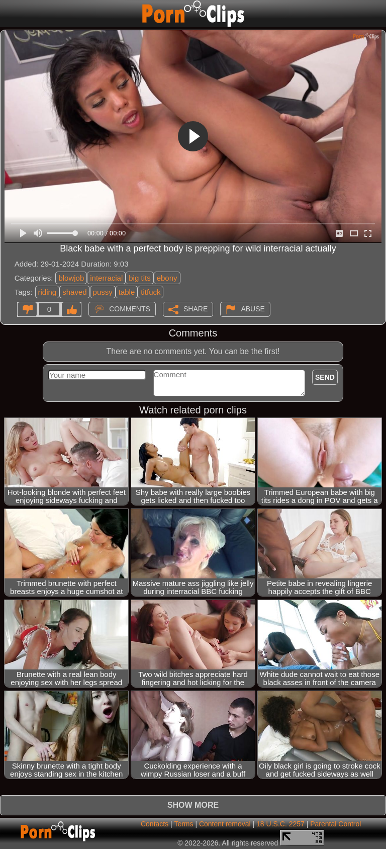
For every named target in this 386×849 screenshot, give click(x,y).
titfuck (150, 292)
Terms (183, 824)
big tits (139, 278)
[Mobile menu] (9, 14)
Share (195, 308)
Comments (129, 308)
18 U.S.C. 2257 (280, 824)
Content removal (225, 824)
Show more (193, 805)
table (127, 292)
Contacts (154, 824)
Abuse (252, 308)
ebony (167, 278)
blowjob (71, 278)
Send (325, 377)
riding (47, 292)
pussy (103, 292)
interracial (106, 278)
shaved (74, 292)
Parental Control (335, 824)
